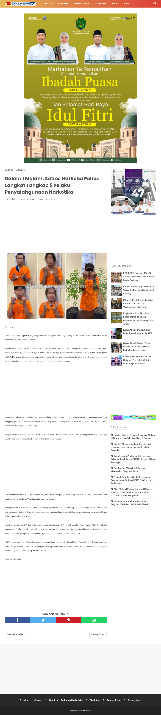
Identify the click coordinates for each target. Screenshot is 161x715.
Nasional (63, 4)
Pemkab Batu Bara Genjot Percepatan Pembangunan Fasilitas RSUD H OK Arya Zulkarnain (131, 480)
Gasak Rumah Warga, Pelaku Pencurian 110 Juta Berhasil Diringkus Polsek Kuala (137, 347)
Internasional (82, 4)
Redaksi (24, 700)
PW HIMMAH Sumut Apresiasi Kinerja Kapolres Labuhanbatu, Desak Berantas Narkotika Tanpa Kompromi (131, 492)
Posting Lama (97, 634)
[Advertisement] (56, 226)
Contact (38, 700)
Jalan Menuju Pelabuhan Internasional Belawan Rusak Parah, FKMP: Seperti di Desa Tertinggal (133, 459)
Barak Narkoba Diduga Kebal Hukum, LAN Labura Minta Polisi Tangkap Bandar (137, 360)
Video (127, 4)
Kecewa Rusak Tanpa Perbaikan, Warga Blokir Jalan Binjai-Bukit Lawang (138, 290)
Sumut (46, 4)
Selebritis (101, 4)
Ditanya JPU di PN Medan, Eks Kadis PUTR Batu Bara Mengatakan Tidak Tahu (138, 303)
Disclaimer (95, 700)
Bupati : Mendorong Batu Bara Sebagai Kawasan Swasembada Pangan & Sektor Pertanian (131, 447)
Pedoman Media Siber (72, 700)
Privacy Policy (114, 700)
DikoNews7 (87, 710)
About (51, 700)
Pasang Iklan (134, 700)
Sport (115, 4)
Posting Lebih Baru (16, 634)
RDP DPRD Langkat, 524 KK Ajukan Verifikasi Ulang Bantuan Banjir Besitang (139, 276)
